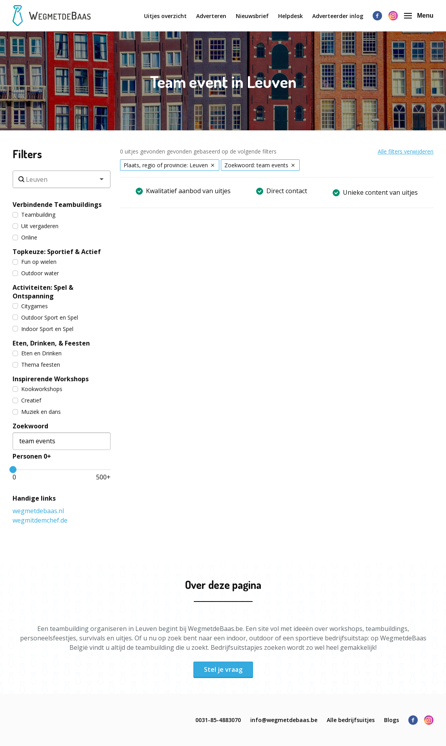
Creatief (27, 400)
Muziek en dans (37, 411)
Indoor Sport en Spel (43, 329)
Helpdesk (290, 16)
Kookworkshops (37, 389)
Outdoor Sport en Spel (45, 317)
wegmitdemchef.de (40, 520)
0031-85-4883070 (218, 720)
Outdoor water (36, 273)
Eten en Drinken (37, 353)
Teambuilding (34, 214)
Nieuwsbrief (252, 16)
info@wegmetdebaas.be (283, 720)
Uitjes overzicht (165, 16)
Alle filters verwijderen (405, 151)
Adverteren (211, 16)
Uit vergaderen (35, 226)
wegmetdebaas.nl (38, 510)
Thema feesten (36, 364)
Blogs (391, 720)
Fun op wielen (34, 261)
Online (25, 237)
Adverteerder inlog (337, 16)
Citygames (30, 306)
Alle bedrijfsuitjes (351, 720)
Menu (418, 15)
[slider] (12, 469)
